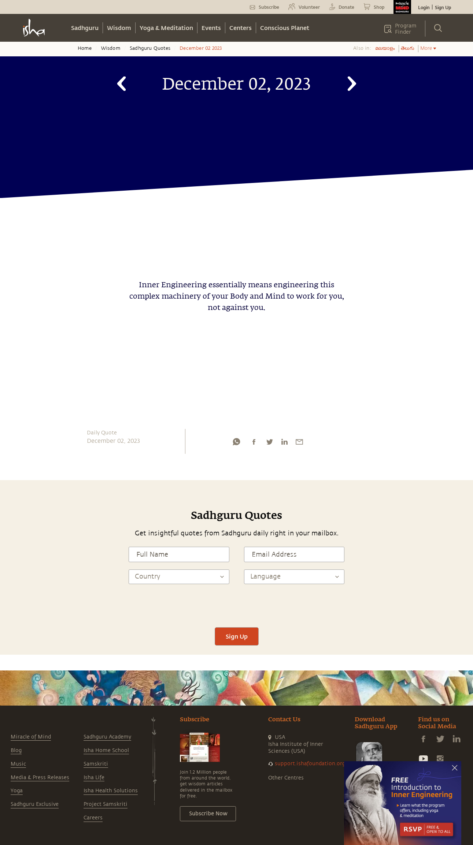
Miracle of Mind (31, 737)
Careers (93, 817)
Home (85, 48)
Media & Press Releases (40, 777)
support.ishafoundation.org (310, 763)
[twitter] (269, 443)
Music (18, 764)
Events (211, 27)
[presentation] (236, 605)
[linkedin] (284, 443)
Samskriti (96, 764)
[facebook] (253, 443)
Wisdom (119, 27)
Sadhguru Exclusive (35, 804)
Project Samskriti (106, 804)
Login (424, 7)
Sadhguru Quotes (150, 48)
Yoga (17, 790)
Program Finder (406, 29)
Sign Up (443, 7)
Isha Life (94, 777)
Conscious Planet (284, 27)
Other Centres (286, 778)
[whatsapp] (236, 443)
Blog (16, 750)
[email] (299, 443)
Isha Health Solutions (111, 790)
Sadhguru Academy (107, 737)
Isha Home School (106, 750)
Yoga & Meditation (166, 27)
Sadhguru (85, 27)
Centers (240, 27)
